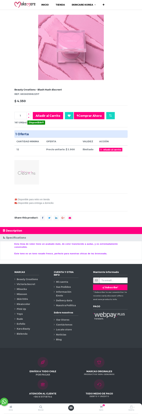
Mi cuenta (62, 281)
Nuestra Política (66, 305)
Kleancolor (23, 304)
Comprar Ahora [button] (89, 115)
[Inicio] (10, 407)
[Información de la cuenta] (131, 407)
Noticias (61, 334)
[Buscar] (40, 407)
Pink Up (21, 309)
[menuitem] (45, 4)
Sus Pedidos (63, 286)
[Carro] (101, 407)
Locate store (64, 329)
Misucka (22, 289)
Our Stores (62, 319)
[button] (103, 4)
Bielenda (22, 333)
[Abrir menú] (71, 408)
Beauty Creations (27, 279)
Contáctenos (64, 324)
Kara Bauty (23, 328)
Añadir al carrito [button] (110, 149)
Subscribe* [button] (110, 287)
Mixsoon (22, 294)
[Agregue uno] (29, 113)
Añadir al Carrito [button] (48, 115)
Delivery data (64, 300)
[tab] (71, 230)
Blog (59, 339)
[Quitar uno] (29, 117)
